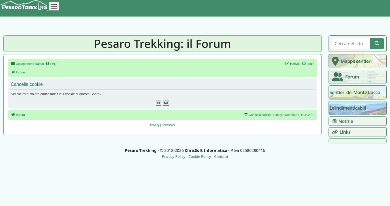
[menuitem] (50, 63)
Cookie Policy (199, 156)
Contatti (221, 156)
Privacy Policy (173, 156)
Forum (344, 77)
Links (340, 132)
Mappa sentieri (351, 61)
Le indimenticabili (348, 108)
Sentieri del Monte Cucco (355, 92)
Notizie (341, 121)
